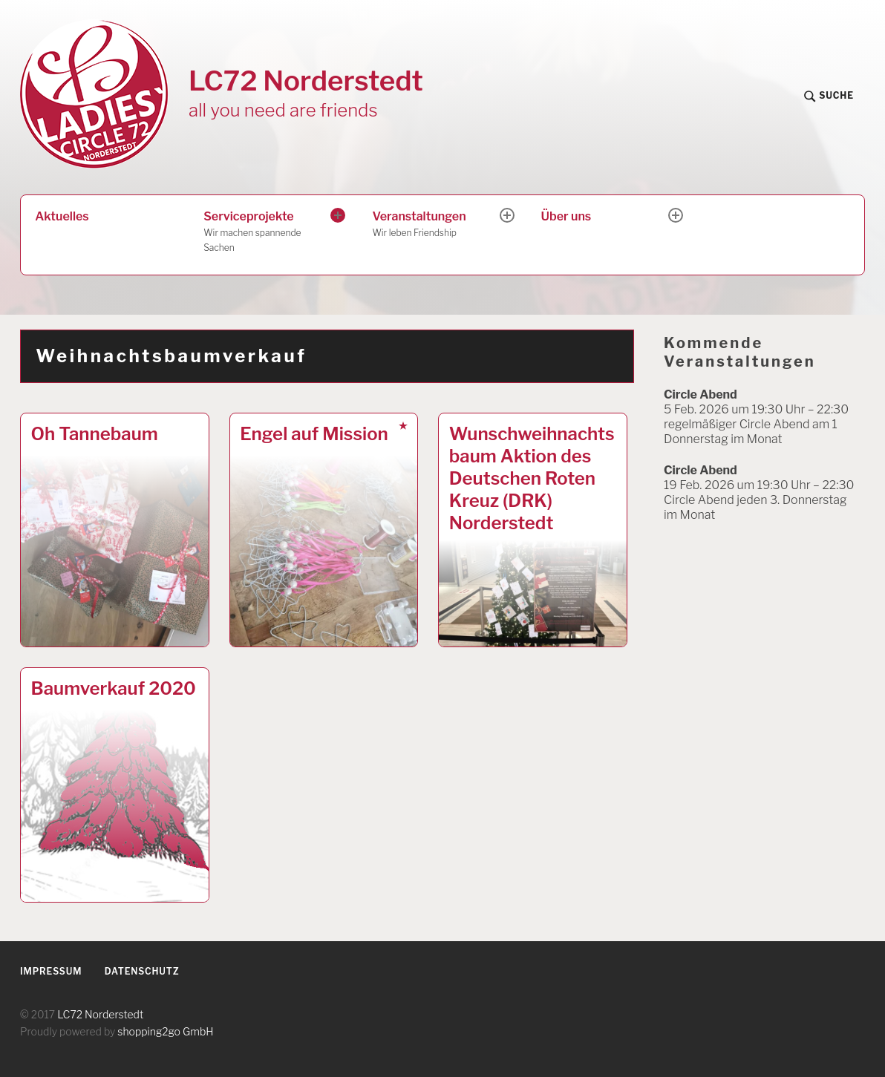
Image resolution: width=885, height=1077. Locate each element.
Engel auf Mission (314, 434)
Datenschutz (142, 971)
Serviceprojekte (268, 232)
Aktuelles (61, 216)
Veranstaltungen (436, 224)
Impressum (51, 971)
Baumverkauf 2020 (113, 688)
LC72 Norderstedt (306, 80)
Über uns (566, 216)
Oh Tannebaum (94, 434)
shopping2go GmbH (165, 1031)
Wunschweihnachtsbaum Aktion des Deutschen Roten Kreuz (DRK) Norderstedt (532, 478)
